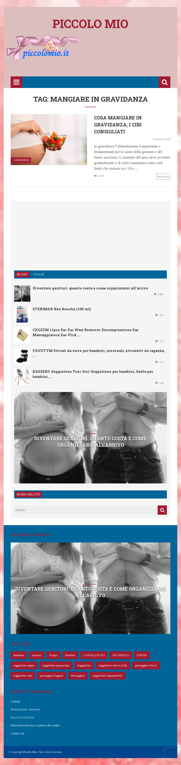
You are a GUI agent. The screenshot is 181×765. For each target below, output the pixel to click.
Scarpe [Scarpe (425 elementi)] (53, 655)
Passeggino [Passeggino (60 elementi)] (78, 675)
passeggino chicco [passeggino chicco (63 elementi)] (146, 665)
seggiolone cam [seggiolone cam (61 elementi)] (22, 675)
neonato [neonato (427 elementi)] (36, 655)
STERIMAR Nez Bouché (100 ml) (62, 309)
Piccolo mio (90, 23)
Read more (163, 176)
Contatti (15, 701)
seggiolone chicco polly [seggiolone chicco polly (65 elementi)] (113, 665)
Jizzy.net (34, 709)
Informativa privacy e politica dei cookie (35, 725)
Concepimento (90, 430)
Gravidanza (21, 160)
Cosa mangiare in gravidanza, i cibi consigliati (118, 125)
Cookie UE (17, 733)
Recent (22, 274)
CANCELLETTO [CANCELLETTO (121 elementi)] (94, 655)
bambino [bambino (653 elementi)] (18, 655)
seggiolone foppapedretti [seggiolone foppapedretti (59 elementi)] (107, 675)
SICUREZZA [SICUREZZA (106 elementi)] (120, 655)
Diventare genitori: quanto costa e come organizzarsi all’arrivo (90, 288)
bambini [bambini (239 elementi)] (70, 655)
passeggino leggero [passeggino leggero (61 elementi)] (51, 675)
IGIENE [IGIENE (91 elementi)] (142, 655)
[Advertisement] (95, 61)
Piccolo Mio (30, 752)
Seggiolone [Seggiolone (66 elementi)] (84, 665)
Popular (38, 274)
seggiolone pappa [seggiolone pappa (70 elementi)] (23, 665)
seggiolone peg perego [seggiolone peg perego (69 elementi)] (55, 665)
